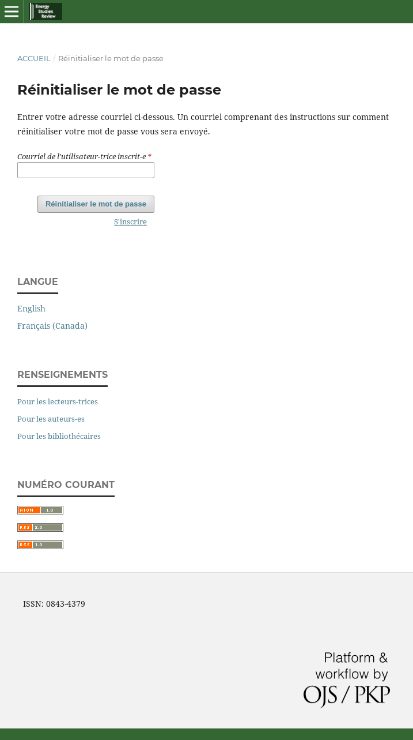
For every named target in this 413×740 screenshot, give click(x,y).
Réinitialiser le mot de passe (96, 204)
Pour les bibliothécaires (59, 436)
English (31, 308)
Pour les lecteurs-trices (57, 401)
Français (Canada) (52, 325)
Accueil (34, 58)
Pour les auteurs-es (51, 419)
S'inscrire (130, 221)
